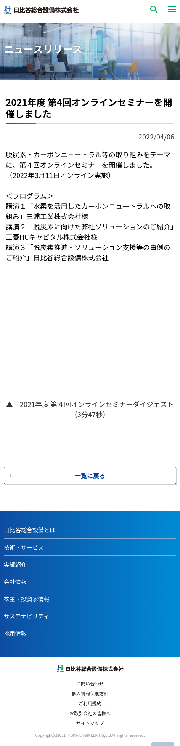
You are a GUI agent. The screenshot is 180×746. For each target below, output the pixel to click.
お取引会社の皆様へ (90, 713)
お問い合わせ (90, 683)
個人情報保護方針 (90, 693)
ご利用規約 (90, 703)
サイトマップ (90, 723)
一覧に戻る (90, 475)
